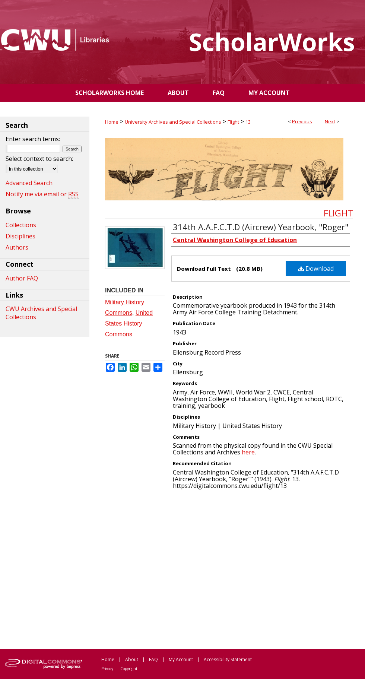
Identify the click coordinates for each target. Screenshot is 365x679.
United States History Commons (129, 323)
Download (316, 268)
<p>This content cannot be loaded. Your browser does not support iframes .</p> (229, 568)
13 (248, 121)
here (248, 452)
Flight (233, 121)
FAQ (153, 659)
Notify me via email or (42, 194)
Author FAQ (22, 278)
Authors (17, 247)
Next (330, 121)
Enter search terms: (33, 139)
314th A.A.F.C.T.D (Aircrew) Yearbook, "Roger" (261, 226)
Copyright (128, 668)
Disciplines (20, 236)
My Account (181, 659)
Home (111, 121)
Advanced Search (29, 183)
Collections (21, 225)
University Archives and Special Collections (173, 121)
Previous (302, 121)
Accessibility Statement (228, 659)
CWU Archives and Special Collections (41, 313)
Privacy (107, 668)
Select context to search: (39, 159)
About (131, 659)
